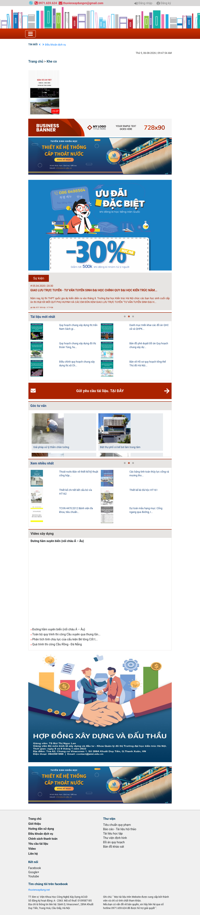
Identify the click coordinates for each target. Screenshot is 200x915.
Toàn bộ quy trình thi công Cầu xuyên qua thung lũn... (66, 634)
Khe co (52, 61)
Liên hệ (33, 853)
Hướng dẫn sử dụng (41, 828)
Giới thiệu (34, 823)
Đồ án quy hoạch (114, 842)
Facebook (34, 868)
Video (32, 848)
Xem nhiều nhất (42, 463)
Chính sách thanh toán (42, 838)
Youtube (33, 876)
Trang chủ (35, 61)
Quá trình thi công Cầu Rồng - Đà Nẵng (57, 644)
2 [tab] (129, 317)
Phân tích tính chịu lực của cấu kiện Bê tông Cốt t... (65, 639)
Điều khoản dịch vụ (55, 44)
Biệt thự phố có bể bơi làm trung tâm (120, 447)
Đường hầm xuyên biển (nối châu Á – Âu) (57, 541)
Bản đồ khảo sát (113, 846)
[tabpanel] (66, 350)
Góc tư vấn (38, 406)
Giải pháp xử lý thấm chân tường (51, 447)
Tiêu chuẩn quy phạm (117, 824)
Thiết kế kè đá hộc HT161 (144, 490)
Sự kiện (38, 278)
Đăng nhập (143, 3)
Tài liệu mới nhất (42, 317)
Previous (27, 351)
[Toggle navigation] (30, 33)
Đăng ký (164, 3)
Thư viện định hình (115, 838)
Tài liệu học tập (113, 833)
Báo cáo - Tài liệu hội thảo (119, 829)
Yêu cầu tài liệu (38, 843)
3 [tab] (133, 317)
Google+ (33, 872)
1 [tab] (125, 317)
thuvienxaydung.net (39, 889)
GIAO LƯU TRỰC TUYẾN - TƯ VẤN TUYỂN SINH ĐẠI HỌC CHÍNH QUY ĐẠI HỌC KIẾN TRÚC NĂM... (93, 290)
